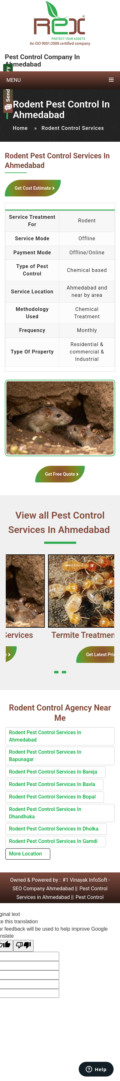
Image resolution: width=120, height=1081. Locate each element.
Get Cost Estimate (33, 188)
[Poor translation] (23, 946)
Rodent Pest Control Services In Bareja (53, 772)
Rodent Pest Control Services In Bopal (52, 797)
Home (20, 128)
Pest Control (90, 897)
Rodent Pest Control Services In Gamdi (53, 841)
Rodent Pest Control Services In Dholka (54, 829)
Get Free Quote (60, 474)
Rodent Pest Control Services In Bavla (52, 784)
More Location (25, 854)
